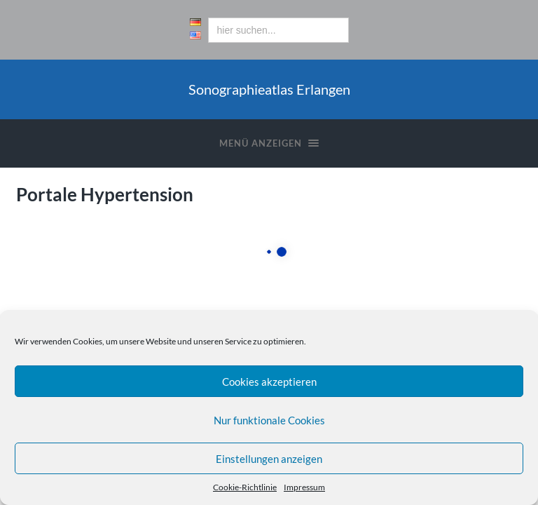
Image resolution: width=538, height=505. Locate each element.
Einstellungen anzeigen (269, 458)
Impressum (304, 487)
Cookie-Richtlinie (245, 487)
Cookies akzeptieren (269, 381)
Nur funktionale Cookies (269, 420)
